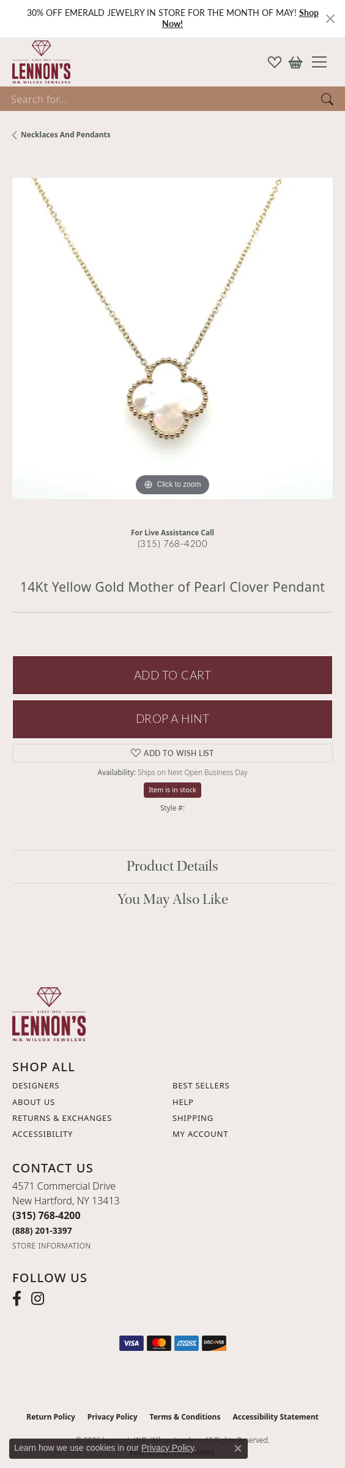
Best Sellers (200, 1085)
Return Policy (50, 1417)
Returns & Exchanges (62, 1118)
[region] (172, 338)
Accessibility (42, 1134)
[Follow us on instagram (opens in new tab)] (37, 1298)
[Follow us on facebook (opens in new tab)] (16, 1298)
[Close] (330, 18)
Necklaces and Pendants (66, 134)
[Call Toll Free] (42, 1230)
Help (183, 1102)
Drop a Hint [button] (172, 718)
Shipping (192, 1118)
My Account (200, 1134)
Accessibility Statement (275, 1417)
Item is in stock (172, 789)
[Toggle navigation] (324, 62)
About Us (33, 1102)
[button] (274, 62)
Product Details (172, 866)
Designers (35, 1085)
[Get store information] (51, 1246)
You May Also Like (172, 899)
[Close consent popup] (238, 1448)
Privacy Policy (112, 1417)
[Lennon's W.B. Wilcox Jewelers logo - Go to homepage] (38, 61)
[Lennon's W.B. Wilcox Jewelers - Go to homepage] (49, 1013)
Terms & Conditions (185, 1417)
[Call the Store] (46, 1215)
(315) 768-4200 (173, 543)
